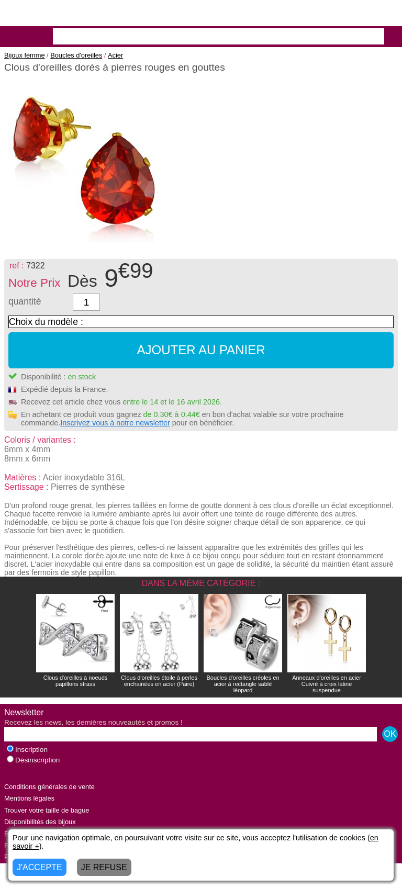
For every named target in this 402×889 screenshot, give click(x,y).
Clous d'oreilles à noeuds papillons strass (75, 680)
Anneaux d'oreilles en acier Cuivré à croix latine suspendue (326, 683)
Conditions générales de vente (49, 787)
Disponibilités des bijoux (40, 822)
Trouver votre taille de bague (46, 810)
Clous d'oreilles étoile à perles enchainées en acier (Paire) (159, 680)
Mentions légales (29, 798)
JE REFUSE (104, 867)
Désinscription (33, 760)
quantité (24, 301)
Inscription (27, 749)
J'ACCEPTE (39, 867)
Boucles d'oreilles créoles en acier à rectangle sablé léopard (242, 683)
